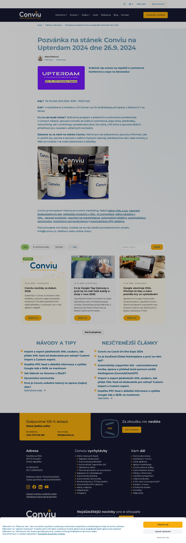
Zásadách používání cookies (51, 534)
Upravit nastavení (163, 531)
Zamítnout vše (163, 537)
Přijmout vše (163, 525)
